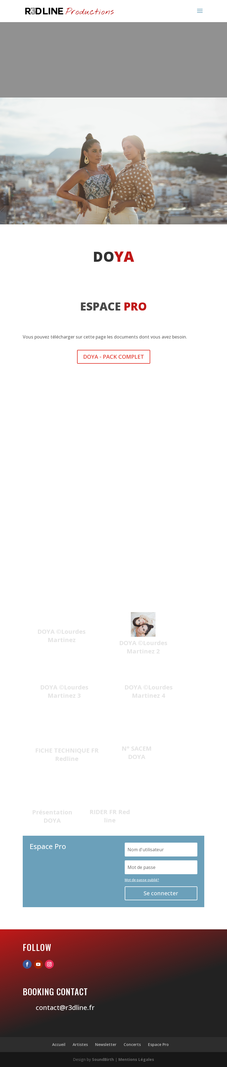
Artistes (80, 1044)
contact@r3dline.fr (65, 1007)
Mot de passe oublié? (142, 880)
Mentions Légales (136, 1059)
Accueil (58, 1044)
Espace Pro (158, 1044)
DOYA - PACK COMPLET (113, 356)
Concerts (132, 1044)
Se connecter (161, 893)
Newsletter (105, 1044)
